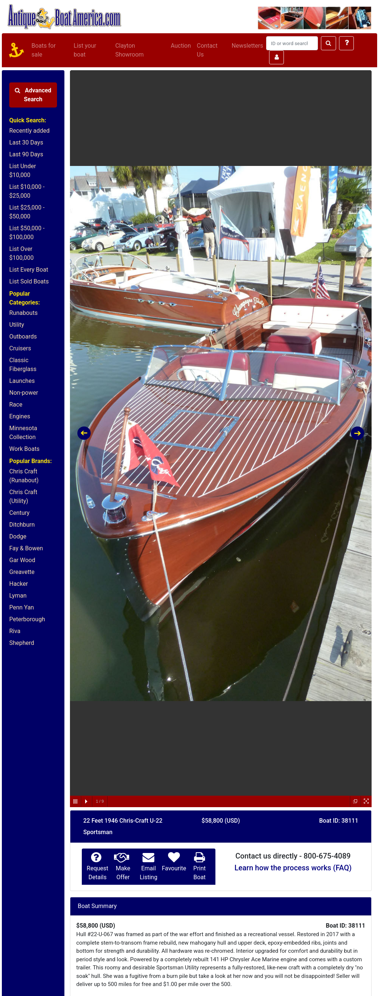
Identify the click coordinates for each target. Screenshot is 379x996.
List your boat (85, 50)
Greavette (21, 571)
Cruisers (20, 348)
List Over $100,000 (21, 253)
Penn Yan (21, 607)
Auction (181, 45)
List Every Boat (28, 269)
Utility (16, 324)
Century (19, 512)
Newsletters (247, 45)
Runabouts (23, 312)
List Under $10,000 (22, 171)
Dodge (17, 536)
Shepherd (21, 642)
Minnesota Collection (23, 433)
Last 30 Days (26, 142)
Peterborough (27, 619)
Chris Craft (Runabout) (23, 476)
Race (15, 404)
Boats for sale (43, 50)
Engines (19, 416)
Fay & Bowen (26, 548)
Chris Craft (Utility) (23, 496)
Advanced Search (33, 95)
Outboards (23, 336)
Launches (22, 380)
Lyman (18, 595)
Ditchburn (22, 524)
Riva (14, 631)
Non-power (23, 392)
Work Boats (24, 448)
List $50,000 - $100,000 (26, 233)
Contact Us (207, 50)
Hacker (18, 583)
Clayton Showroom (129, 50)
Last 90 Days (26, 154)
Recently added (29, 130)
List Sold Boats (29, 281)
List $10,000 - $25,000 (26, 191)
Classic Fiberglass (23, 365)
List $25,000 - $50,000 (26, 212)
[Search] (292, 43)
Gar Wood (22, 560)
